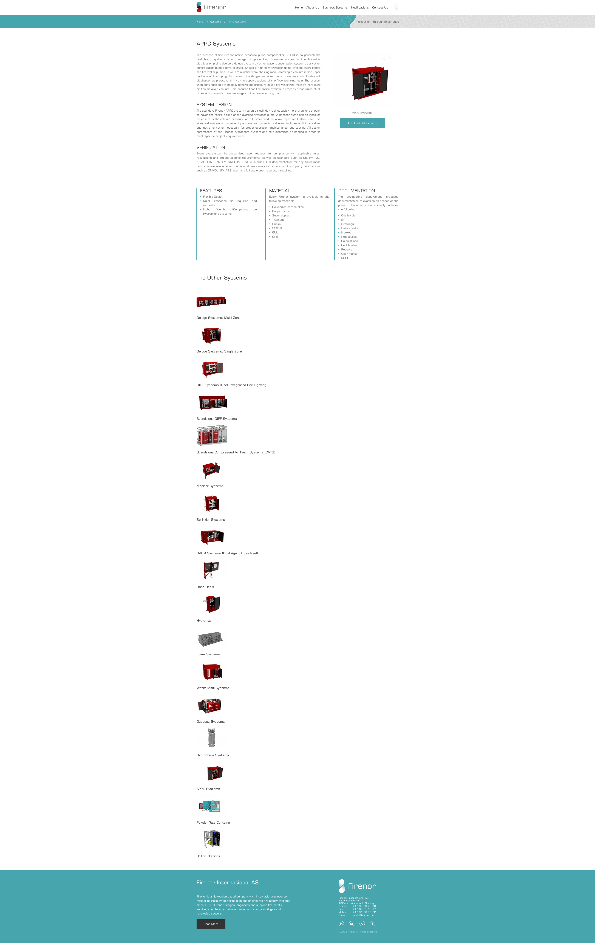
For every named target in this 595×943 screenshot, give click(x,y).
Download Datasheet (362, 123)
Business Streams (335, 8)
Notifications (360, 7)
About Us (312, 8)
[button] (384, 83)
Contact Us (380, 7)
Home (299, 7)
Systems (215, 21)
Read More (211, 923)
